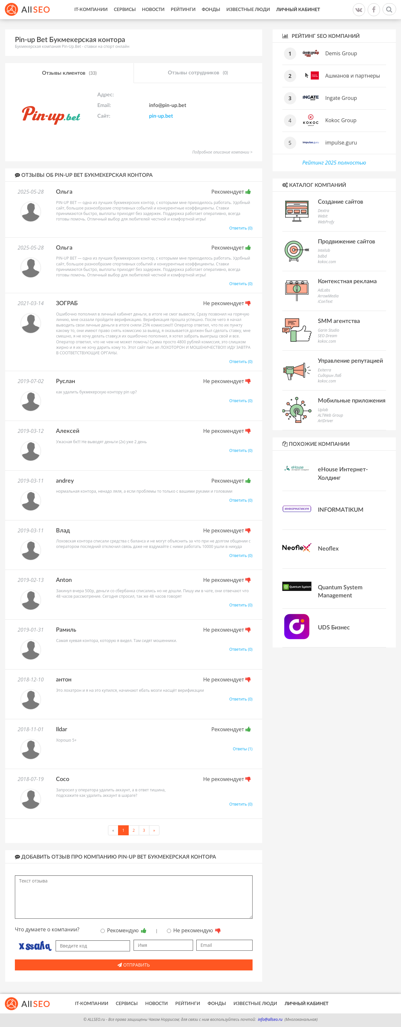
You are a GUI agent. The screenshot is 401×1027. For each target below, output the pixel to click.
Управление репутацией (350, 361)
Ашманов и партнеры (352, 75)
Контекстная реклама (347, 281)
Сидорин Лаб (329, 375)
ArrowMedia (328, 296)
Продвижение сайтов (346, 242)
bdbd (322, 256)
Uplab (323, 409)
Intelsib (324, 250)
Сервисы (125, 9)
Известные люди (248, 9)
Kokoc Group (341, 120)
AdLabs (324, 290)
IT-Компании (91, 9)
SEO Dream (327, 335)
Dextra (323, 210)
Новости (153, 9)
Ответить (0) (241, 228)
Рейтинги (183, 9)
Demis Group (341, 53)
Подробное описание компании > (222, 152)
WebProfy (326, 222)
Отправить (133, 965)
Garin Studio (328, 330)
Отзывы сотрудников (198, 73)
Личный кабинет (298, 9)
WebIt (323, 216)
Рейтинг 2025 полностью (334, 162)
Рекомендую (123, 930)
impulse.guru (341, 142)
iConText (325, 301)
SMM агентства (339, 321)
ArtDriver (325, 420)
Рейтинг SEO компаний (321, 36)
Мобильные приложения (351, 401)
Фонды (211, 9)
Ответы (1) (243, 749)
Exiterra (324, 370)
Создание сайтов (340, 202)
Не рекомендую (194, 930)
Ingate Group (341, 98)
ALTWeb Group (330, 415)
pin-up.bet (161, 116)
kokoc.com (327, 261)
